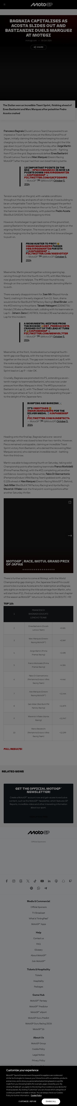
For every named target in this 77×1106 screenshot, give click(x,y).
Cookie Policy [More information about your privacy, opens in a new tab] (36, 1096)
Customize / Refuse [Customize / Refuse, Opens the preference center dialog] (27, 1101)
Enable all (51, 1101)
